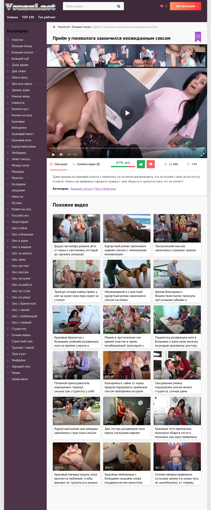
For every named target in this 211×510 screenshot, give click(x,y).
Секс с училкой (21, 322)
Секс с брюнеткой (24, 303)
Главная (12, 17)
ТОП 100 (28, 17)
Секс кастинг (20, 266)
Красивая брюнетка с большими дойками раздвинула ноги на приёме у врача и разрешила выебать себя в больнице (76, 345)
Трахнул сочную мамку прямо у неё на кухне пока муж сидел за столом (76, 296)
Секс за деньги (22, 253)
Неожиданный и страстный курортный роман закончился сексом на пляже (125, 296)
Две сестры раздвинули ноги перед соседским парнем (125, 431)
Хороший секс (21, 366)
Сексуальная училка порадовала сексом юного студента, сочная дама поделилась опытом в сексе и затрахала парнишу (175, 391)
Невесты (17, 196)
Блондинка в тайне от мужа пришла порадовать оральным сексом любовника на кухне (126, 387)
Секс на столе (21, 291)
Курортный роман (24, 146)
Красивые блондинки (19, 124)
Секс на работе (22, 285)
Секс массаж (20, 272)
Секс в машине (21, 247)
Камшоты (18, 103)
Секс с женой (20, 310)
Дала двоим (20, 65)
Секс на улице (21, 297)
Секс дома (19, 259)
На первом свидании (19, 187)
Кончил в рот (20, 109)
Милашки (18, 172)
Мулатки (17, 178)
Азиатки (17, 40)
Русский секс (20, 215)
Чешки (16, 373)
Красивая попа (21, 140)
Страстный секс (22, 341)
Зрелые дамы (21, 90)
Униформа (18, 360)
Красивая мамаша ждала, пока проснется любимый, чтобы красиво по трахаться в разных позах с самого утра (76, 480)
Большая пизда (22, 46)
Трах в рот (19, 354)
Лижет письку (21, 159)
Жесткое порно (22, 84)
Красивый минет (23, 134)
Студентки (19, 329)
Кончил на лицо (22, 115)
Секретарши (20, 222)
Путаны (17, 203)
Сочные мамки (21, 335)
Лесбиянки (19, 153)
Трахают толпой (23, 347)
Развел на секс (21, 209)
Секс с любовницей (24, 316)
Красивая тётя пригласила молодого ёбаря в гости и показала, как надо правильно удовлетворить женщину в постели (176, 437)
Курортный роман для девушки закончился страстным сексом (76, 431)
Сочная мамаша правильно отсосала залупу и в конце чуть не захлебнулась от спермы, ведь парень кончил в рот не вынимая (177, 482)
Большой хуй (20, 58)
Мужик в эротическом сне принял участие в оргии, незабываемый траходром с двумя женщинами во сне (124, 343)
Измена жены (21, 96)
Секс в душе (20, 241)
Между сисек (20, 165)
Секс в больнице (105, 189)
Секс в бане (19, 228)
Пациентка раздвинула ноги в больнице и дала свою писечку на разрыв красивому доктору (176, 341)
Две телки (19, 71)
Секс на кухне (21, 278)
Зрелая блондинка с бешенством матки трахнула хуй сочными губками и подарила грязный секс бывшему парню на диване (175, 300)
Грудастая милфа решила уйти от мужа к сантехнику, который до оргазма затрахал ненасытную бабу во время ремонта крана (76, 254)
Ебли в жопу (20, 77)
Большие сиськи (81, 189)
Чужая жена (20, 379)
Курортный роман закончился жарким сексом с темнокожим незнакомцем (126, 250)
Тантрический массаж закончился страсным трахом (175, 248)
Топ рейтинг (46, 17)
